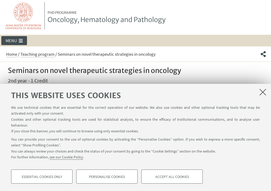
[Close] (263, 92)
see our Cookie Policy (66, 157)
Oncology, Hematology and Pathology (107, 17)
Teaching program (37, 54)
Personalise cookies (107, 176)
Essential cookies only (42, 176)
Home (11, 54)
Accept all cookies (172, 176)
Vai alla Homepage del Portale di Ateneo (23, 15)
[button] (14, 40)
